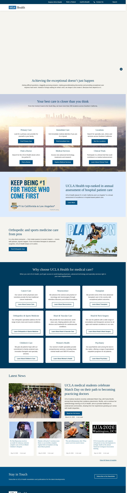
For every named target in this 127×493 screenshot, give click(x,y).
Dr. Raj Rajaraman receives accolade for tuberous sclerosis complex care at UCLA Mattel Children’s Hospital (19, 444)
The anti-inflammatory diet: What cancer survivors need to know (76, 442)
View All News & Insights (108, 460)
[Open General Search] (114, 2)
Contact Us (99, 2)
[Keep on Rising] (63, 41)
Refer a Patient (71, 2)
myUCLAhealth (85, 2)
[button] (55, 2)
